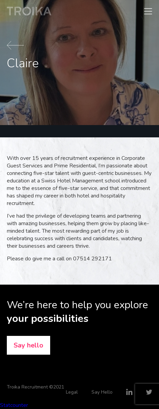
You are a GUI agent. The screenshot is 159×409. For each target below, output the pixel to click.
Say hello (28, 345)
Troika (29, 11)
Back (15, 45)
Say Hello (102, 392)
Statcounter (14, 405)
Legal (72, 392)
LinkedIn (129, 392)
